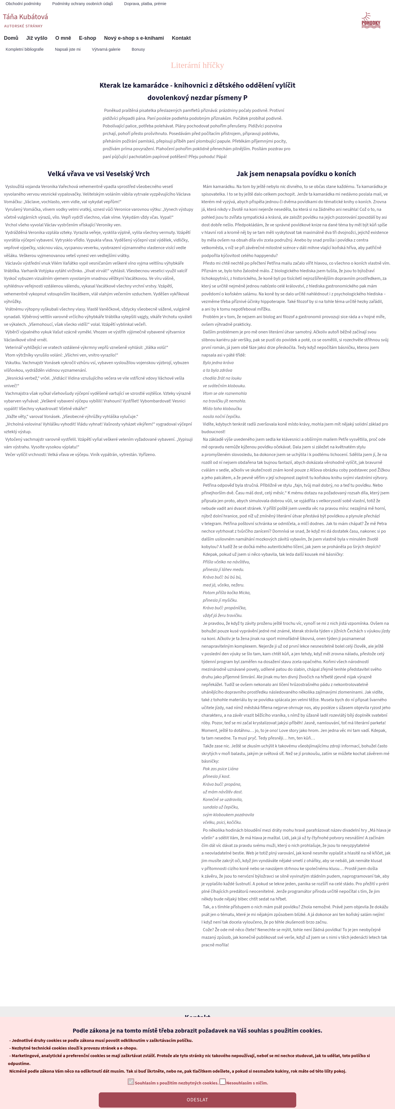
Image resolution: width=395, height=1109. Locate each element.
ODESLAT (197, 1099)
